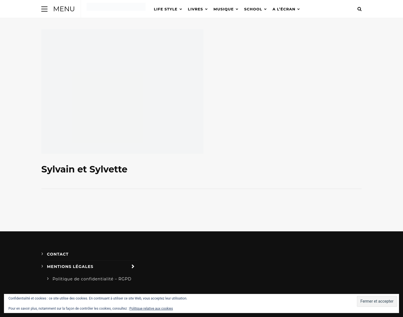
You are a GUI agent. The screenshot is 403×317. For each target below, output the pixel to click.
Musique (224, 9)
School (253, 9)
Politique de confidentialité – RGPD (92, 278)
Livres (195, 9)
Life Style (166, 9)
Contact (58, 254)
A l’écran (284, 9)
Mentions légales (70, 266)
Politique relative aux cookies (151, 309)
